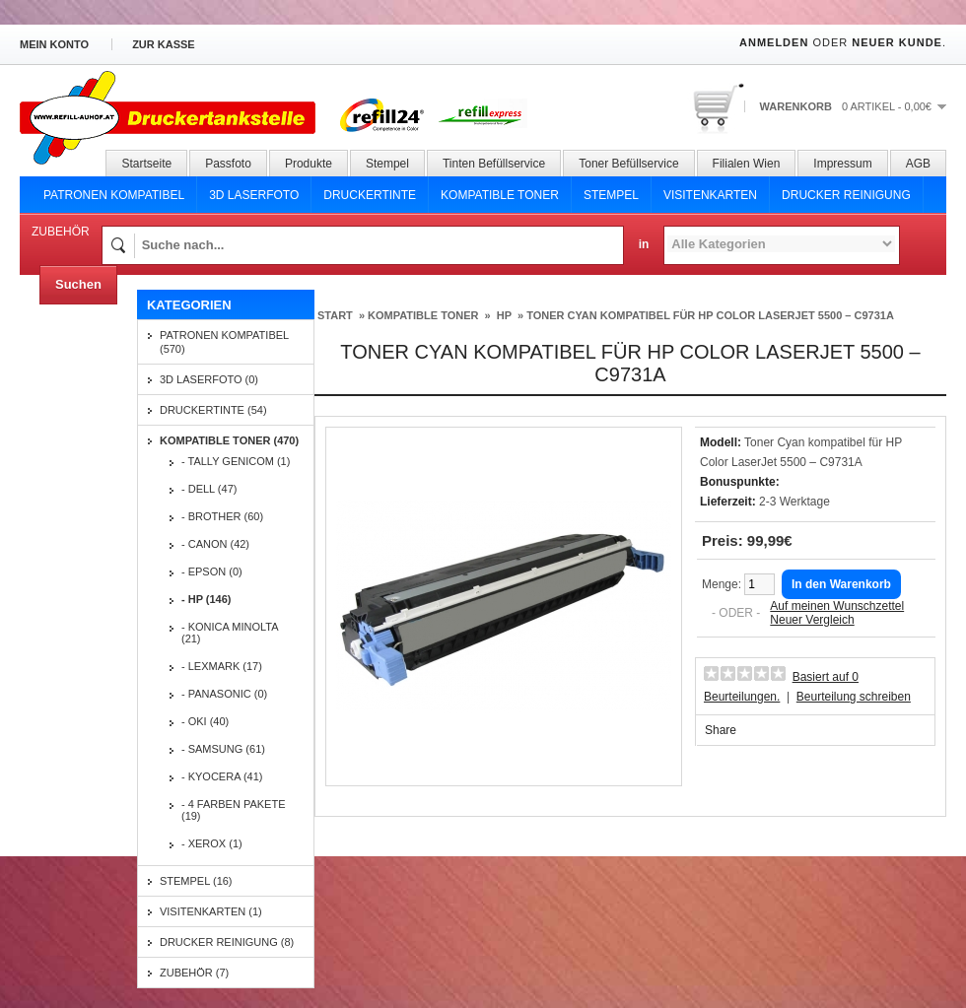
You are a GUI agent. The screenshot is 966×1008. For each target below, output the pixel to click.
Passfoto (228, 163)
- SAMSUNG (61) (223, 749)
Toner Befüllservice (628, 163)
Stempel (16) (196, 881)
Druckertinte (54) (213, 410)
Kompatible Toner (500, 195)
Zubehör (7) (194, 972)
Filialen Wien (747, 163)
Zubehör (61, 231)
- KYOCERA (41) (222, 776)
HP (503, 315)
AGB (918, 163)
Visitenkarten (710, 195)
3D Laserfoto (254, 195)
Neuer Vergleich (812, 620)
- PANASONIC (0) (224, 694)
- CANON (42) (215, 544)
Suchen (78, 284)
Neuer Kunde (897, 42)
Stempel (387, 163)
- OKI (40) (205, 721)
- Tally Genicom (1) (235, 461)
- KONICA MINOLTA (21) (229, 632)
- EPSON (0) (211, 571)
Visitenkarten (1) (211, 911)
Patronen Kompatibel (113, 195)
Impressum (842, 163)
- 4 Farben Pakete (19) (233, 810)
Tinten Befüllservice (494, 163)
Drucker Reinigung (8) (227, 942)
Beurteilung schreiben (853, 697)
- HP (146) (206, 599)
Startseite (146, 163)
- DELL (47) (209, 489)
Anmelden (773, 42)
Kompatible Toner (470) (229, 440)
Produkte (308, 163)
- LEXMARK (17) (221, 666)
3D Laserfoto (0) (209, 379)
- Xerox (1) (211, 843)
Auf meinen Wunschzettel (837, 606)
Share (720, 730)
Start (335, 315)
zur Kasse (163, 44)
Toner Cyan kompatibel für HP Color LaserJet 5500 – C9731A (710, 315)
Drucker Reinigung (846, 195)
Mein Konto (54, 44)
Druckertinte (369, 195)
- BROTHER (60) (222, 516)
